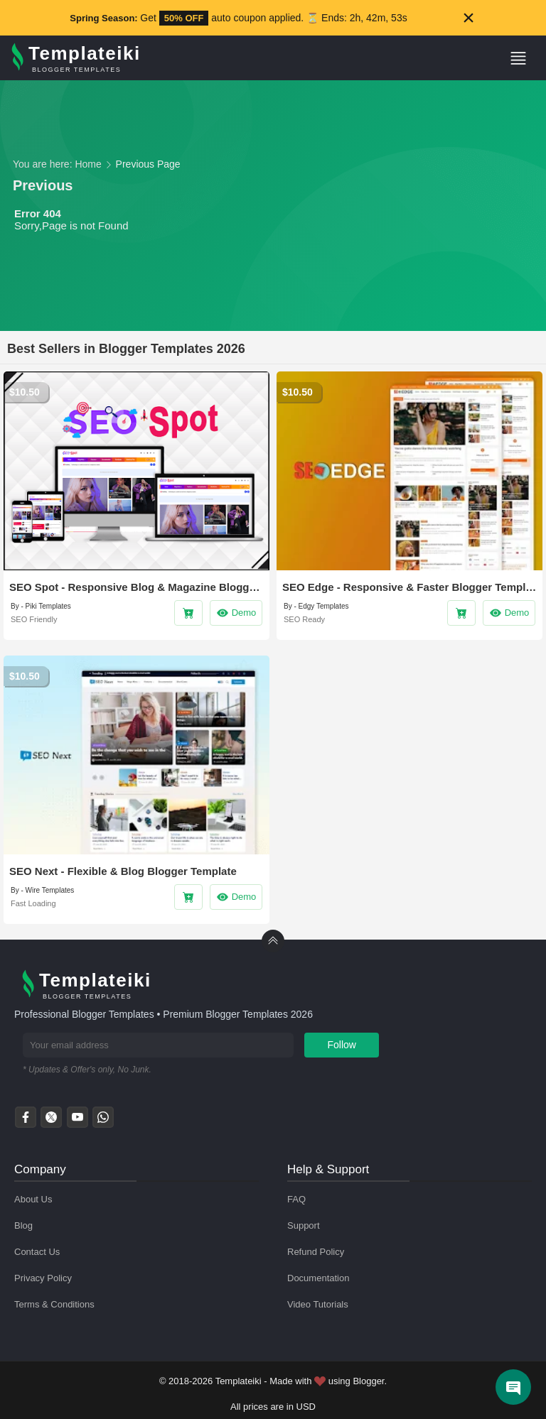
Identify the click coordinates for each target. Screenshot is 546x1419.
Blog (23, 1225)
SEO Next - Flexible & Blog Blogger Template (123, 871)
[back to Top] (273, 941)
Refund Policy (315, 1251)
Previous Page (148, 164)
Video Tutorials (317, 1304)
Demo (236, 613)
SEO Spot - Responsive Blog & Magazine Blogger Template (136, 587)
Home (88, 164)
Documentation (318, 1278)
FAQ (296, 1199)
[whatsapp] (103, 1121)
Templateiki (238, 1381)
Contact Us (37, 1251)
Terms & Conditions (54, 1304)
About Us (33, 1199)
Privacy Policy (43, 1278)
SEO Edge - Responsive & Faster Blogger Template (409, 587)
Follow (342, 1044)
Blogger (368, 1381)
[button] (523, 58)
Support (303, 1225)
